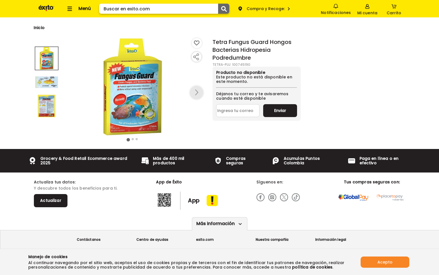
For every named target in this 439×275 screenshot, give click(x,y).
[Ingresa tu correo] (238, 110)
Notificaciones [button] (336, 8)
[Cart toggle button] (393, 8)
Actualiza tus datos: (55, 182)
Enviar (280, 110)
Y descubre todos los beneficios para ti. (75, 188)
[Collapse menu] (78, 8)
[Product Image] (132, 87)
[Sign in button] (367, 9)
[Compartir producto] (196, 57)
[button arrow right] (196, 92)
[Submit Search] (223, 9)
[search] (164, 9)
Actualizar (50, 200)
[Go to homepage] (39, 27)
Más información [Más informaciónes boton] (215, 223)
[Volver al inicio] (46, 11)
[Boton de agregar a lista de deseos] (197, 43)
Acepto (385, 262)
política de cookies (312, 267)
